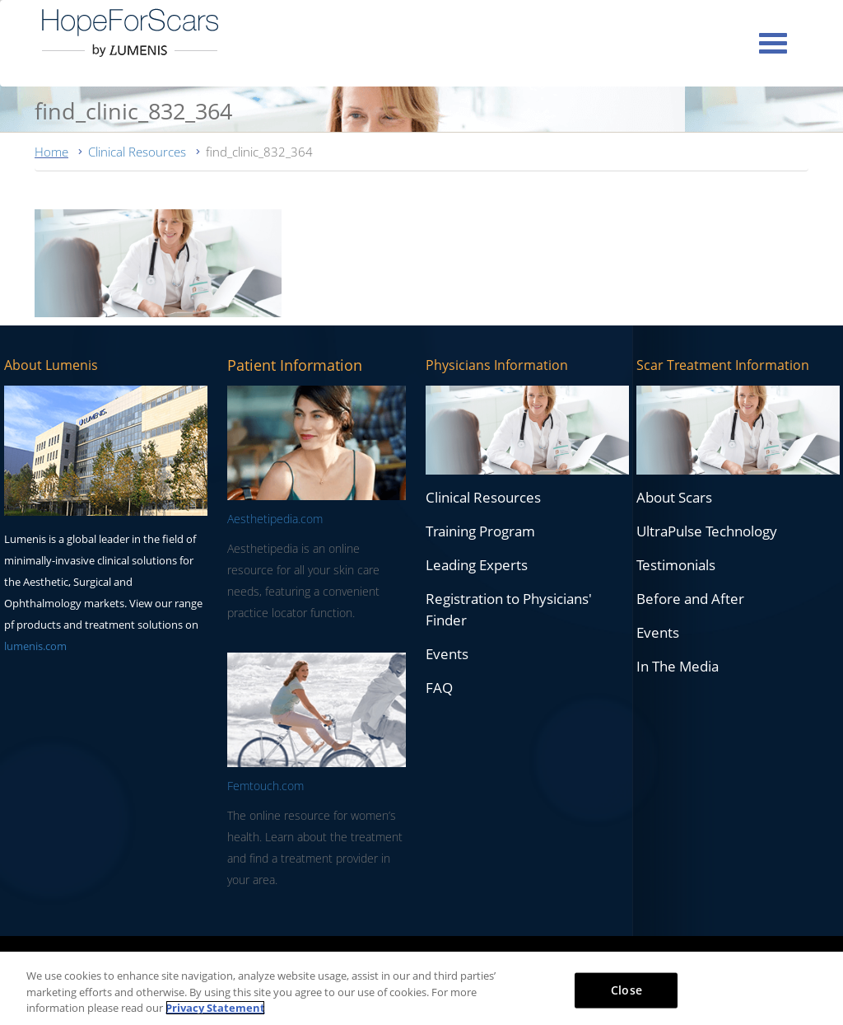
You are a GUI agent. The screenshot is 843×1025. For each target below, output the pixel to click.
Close (626, 989)
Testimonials (675, 564)
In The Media (677, 666)
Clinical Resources (137, 151)
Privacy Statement (215, 1007)
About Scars (674, 497)
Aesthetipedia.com (275, 519)
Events (447, 653)
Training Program (480, 531)
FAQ (439, 687)
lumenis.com (35, 646)
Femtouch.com (265, 785)
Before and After (690, 598)
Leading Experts (477, 564)
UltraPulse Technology (706, 531)
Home (51, 151)
